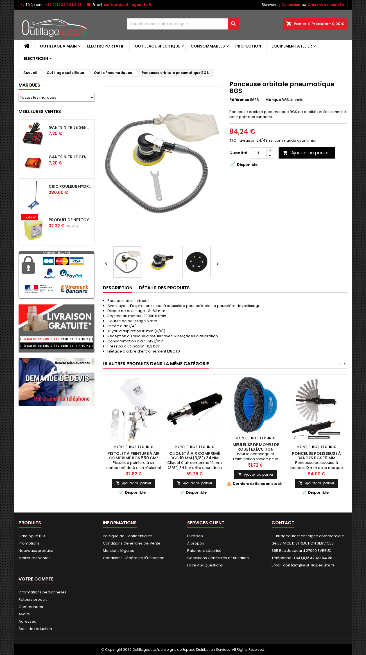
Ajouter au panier (306, 153)
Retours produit (33, 599)
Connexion (290, 4)
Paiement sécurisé (204, 550)
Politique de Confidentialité (127, 536)
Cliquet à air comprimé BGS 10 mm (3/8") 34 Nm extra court (194, 458)
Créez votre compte (326, 4)
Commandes (31, 606)
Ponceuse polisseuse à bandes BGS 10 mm (316, 456)
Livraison (195, 536)
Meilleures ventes (35, 558)
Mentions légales (118, 550)
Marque (273, 99)
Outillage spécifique (157, 46)
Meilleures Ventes (40, 111)
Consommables (208, 46)
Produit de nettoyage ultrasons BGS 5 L (70, 220)
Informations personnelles (43, 592)
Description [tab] (117, 287)
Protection (248, 46)
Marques (29, 85)
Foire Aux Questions (205, 565)
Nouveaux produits (36, 550)
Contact (283, 523)
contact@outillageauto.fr (128, 4)
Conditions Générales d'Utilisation (133, 558)
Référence (239, 99)
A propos (195, 543)
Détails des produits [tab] (164, 287)
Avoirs (24, 614)
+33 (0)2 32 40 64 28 (63, 4)
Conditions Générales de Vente (132, 543)
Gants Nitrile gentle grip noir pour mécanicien (70, 127)
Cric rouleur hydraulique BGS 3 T (70, 186)
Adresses (27, 621)
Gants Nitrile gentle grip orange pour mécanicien (70, 157)
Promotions (29, 543)
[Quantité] (258, 153)
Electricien (36, 58)
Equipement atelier (292, 46)
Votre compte (36, 579)
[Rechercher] (183, 24)
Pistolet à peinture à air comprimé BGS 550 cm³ (133, 456)
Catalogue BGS (32, 536)
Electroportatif (105, 46)
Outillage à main (58, 46)
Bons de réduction (35, 628)
